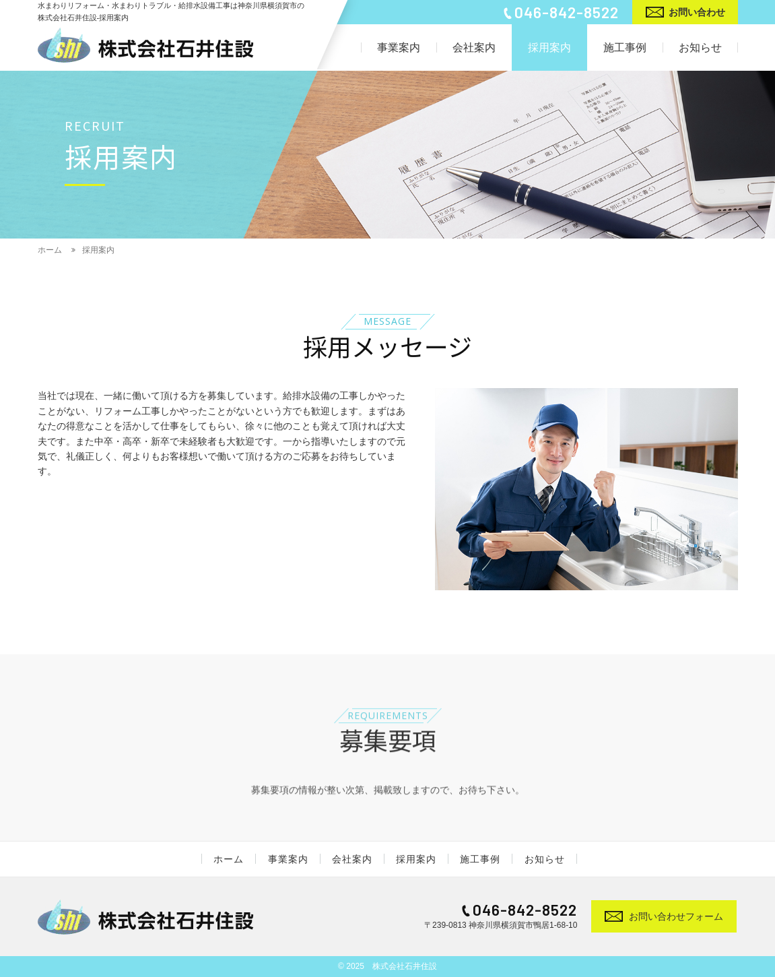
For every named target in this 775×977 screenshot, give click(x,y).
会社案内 (352, 859)
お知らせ (544, 859)
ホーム (229, 859)
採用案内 (416, 859)
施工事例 (480, 859)
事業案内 (288, 859)
